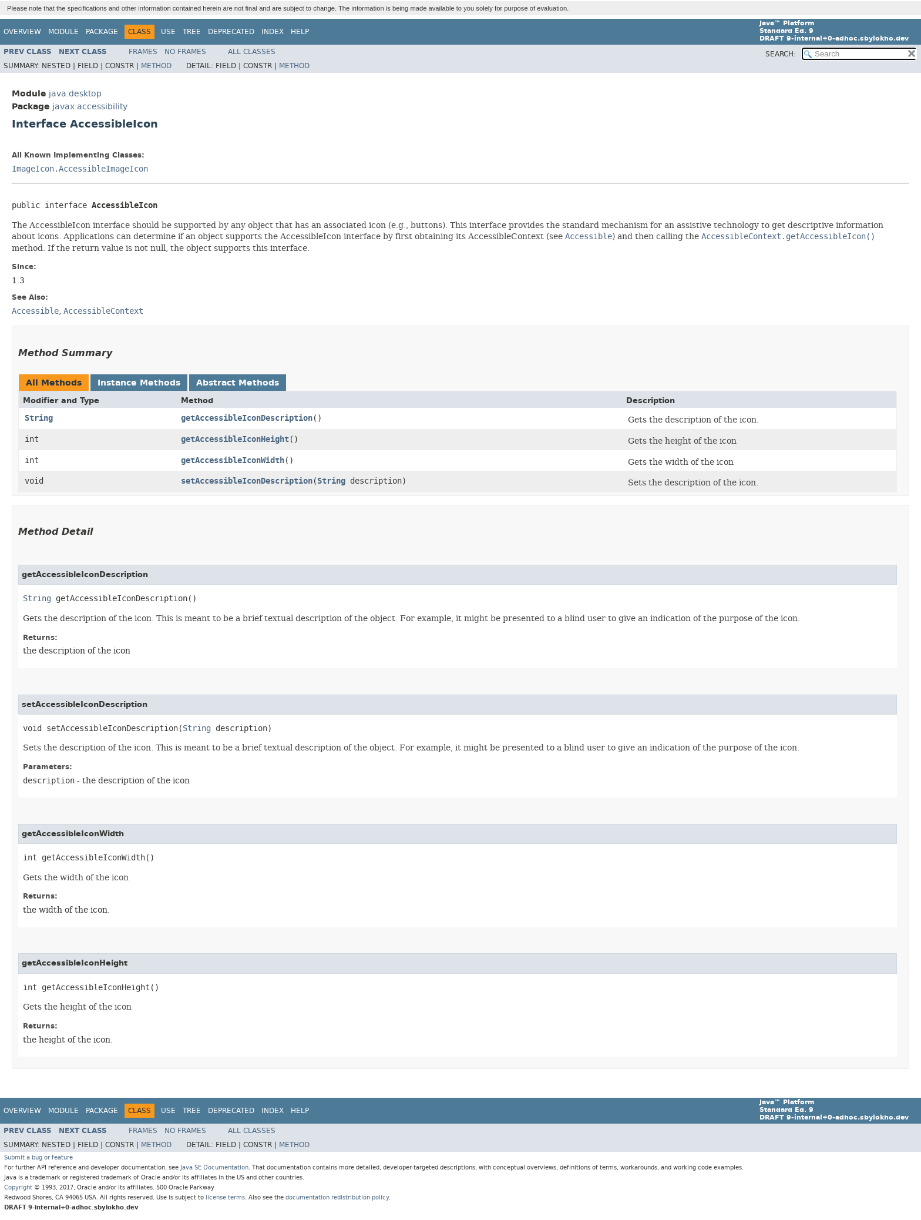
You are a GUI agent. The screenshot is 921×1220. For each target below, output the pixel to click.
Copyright (18, 1187)
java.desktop (75, 94)
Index (272, 32)
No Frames (185, 52)
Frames (143, 52)
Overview (22, 32)
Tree (192, 32)
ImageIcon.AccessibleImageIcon (80, 169)
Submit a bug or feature (38, 1157)
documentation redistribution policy (337, 1197)
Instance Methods (139, 383)
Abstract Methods (237, 383)
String (39, 418)
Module (63, 32)
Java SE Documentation (214, 1167)
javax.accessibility (89, 107)
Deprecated (231, 32)
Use (168, 32)
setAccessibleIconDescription (246, 481)
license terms (225, 1197)
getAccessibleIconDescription (246, 418)
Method (156, 66)
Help (300, 32)
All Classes (251, 52)
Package (102, 32)
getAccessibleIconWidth (232, 460)
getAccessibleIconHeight (235, 439)
